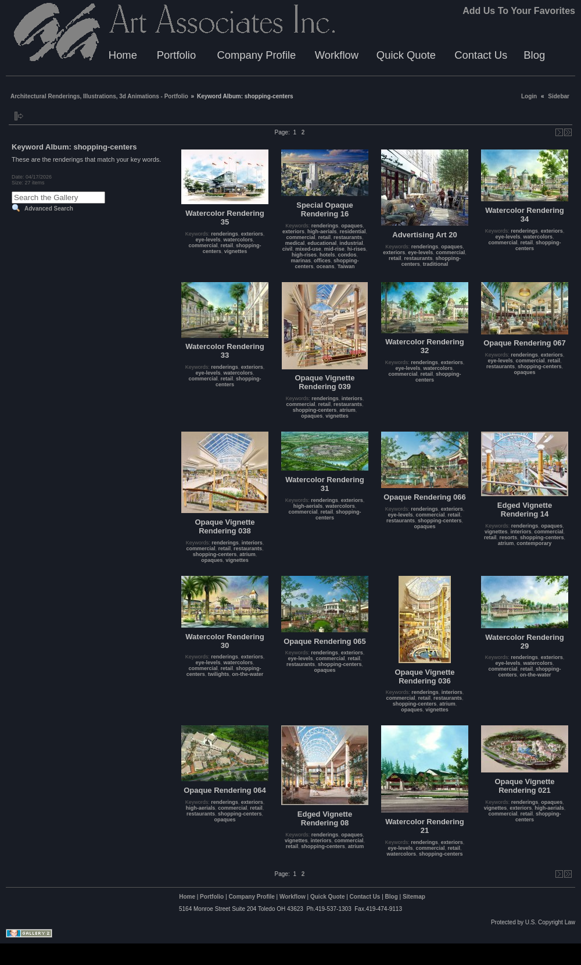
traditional (436, 264)
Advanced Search (48, 208)
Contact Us (480, 55)
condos (347, 255)
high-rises (304, 255)
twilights (218, 674)
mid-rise (334, 249)
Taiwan (346, 266)
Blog (534, 55)
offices (322, 260)
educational (321, 243)
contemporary (534, 543)
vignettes (236, 251)
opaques (352, 226)
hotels (327, 255)
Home (123, 55)
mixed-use (308, 249)
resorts (508, 537)
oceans (326, 266)
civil (287, 249)
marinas (300, 260)
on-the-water (247, 674)
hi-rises (356, 249)
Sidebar (558, 96)
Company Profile (256, 55)
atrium (347, 410)
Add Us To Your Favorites (518, 11)
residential (353, 231)
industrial (351, 243)
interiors (352, 398)
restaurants (347, 237)
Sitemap (414, 896)
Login (529, 96)
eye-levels (207, 240)
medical (295, 243)
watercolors (238, 240)
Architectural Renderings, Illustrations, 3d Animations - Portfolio (99, 96)
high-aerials (322, 231)
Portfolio (176, 55)
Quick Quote (406, 55)
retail (227, 245)
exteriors (252, 234)
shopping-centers (315, 410)
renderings (224, 234)
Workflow (336, 55)
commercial (202, 245)
